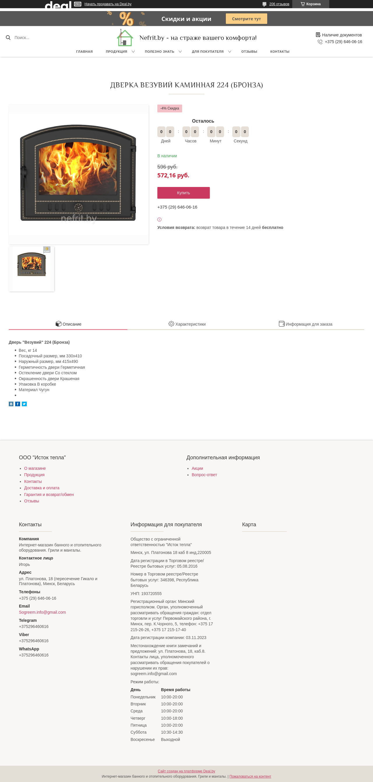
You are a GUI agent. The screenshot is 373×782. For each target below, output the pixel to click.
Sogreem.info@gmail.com (42, 612)
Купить (183, 192)
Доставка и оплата (41, 488)
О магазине (35, 468)
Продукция (116, 51)
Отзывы (249, 51)
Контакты (280, 51)
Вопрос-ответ (204, 474)
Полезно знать (159, 51)
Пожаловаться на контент (250, 776)
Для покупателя (208, 51)
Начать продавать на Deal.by (108, 4)
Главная (84, 51)
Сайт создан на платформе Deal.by (186, 771)
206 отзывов (279, 4)
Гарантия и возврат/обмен (49, 494)
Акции (197, 468)
